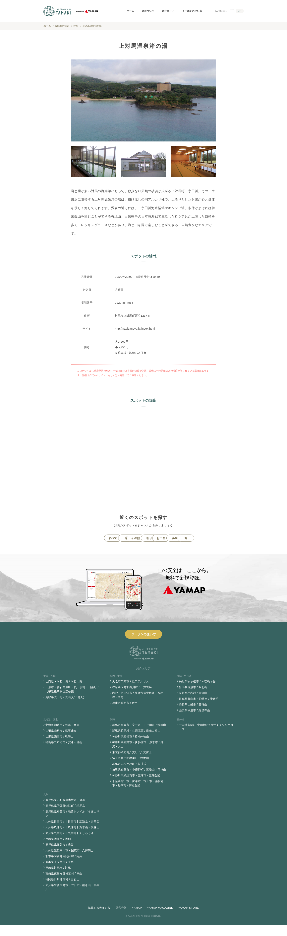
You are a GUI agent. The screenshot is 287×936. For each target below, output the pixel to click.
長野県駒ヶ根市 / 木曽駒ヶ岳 (197, 692)
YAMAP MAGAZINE (160, 919)
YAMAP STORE (188, 919)
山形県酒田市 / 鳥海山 (59, 747)
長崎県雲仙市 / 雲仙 (58, 850)
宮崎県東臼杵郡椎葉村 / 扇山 (63, 885)
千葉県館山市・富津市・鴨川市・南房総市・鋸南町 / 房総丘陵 (138, 794)
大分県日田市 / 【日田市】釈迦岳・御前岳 (72, 832)
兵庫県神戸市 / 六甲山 (126, 714)
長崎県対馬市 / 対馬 (58, 879)
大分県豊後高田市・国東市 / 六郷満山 (69, 861)
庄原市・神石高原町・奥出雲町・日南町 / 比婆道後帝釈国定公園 (72, 700)
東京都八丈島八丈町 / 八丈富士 (132, 763)
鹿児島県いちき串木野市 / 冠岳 (65, 811)
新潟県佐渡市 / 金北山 (193, 698)
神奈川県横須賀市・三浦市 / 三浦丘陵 (136, 786)
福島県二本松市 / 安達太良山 (63, 753)
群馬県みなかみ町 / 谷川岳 (129, 775)
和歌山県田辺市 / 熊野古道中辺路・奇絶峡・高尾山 (137, 706)
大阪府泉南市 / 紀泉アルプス (130, 692)
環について (148, 11)
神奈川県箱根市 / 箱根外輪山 (130, 747)
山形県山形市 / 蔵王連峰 (61, 742)
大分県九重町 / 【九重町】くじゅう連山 (71, 844)
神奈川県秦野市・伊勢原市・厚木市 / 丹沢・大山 (137, 755)
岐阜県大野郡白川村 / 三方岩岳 (132, 698)
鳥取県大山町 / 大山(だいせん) (64, 708)
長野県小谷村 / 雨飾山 (193, 704)
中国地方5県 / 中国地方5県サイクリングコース (206, 738)
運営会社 (121, 919)
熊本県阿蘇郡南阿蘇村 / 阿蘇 (63, 867)
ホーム (130, 11)
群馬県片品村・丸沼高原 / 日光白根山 (136, 742)
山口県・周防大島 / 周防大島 (63, 692)
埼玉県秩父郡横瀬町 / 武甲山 (130, 769)
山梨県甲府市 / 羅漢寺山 (194, 721)
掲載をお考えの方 (99, 919)
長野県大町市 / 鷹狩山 (193, 716)
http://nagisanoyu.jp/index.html (135, 328)
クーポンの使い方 (192, 11)
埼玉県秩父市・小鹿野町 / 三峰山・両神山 (139, 781)
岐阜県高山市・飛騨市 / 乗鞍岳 (199, 710)
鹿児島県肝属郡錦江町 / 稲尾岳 (65, 817)
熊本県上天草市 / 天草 (59, 873)
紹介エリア (168, 11)
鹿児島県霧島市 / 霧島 (59, 856)
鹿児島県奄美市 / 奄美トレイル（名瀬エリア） (72, 825)
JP (239, 11)
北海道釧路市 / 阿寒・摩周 (62, 736)
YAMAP (137, 919)
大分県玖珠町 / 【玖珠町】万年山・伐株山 (72, 838)
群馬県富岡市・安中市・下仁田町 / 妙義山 (139, 736)
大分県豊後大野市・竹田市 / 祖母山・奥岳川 (72, 898)
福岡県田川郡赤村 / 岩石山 (62, 890)
